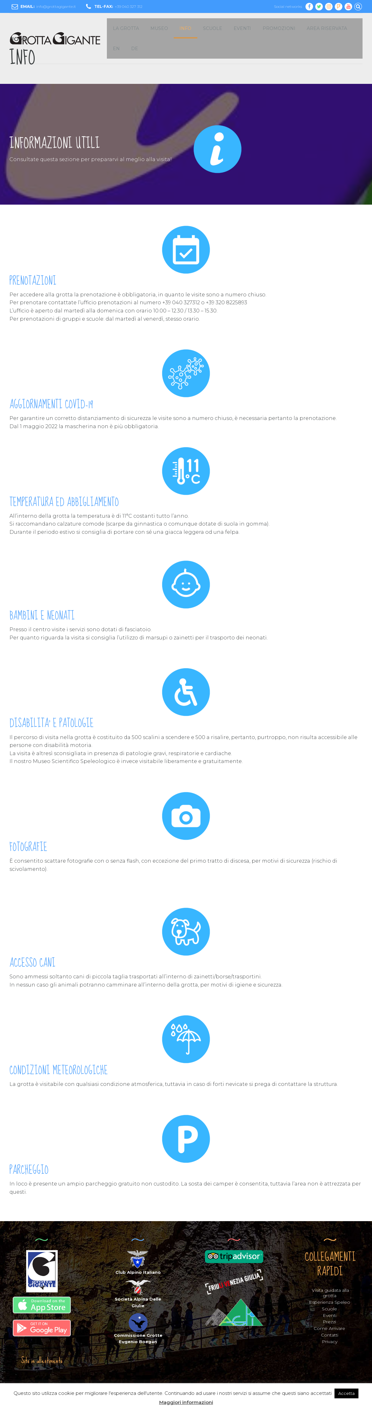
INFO (185, 28)
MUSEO (159, 28)
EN (116, 48)
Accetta (346, 1393)
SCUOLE (212, 28)
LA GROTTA (126, 28)
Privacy (329, 1341)
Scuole (329, 1309)
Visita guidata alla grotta (330, 1292)
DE (134, 48)
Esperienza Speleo (329, 1302)
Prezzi (329, 1322)
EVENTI (242, 28)
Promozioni (279, 28)
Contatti (329, 1335)
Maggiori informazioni (186, 1402)
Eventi (329, 1315)
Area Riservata (327, 28)
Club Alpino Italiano (138, 1272)
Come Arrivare (329, 1328)
